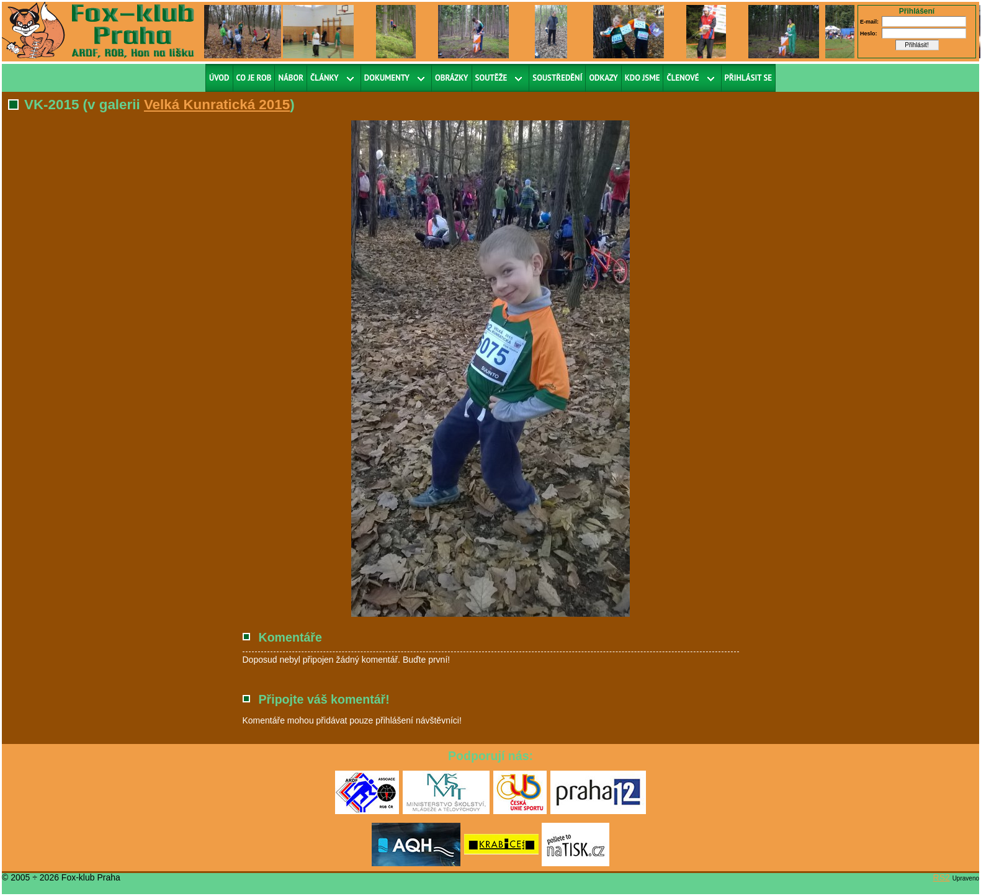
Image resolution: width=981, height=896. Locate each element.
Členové (682, 78)
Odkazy (603, 78)
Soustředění (557, 78)
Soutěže (491, 78)
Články (324, 78)
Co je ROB (254, 78)
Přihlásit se (749, 78)
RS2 (941, 877)
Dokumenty (387, 78)
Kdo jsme (642, 78)
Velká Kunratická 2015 (217, 104)
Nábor (290, 78)
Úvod (219, 78)
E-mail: (869, 22)
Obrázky (451, 78)
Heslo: (868, 33)
